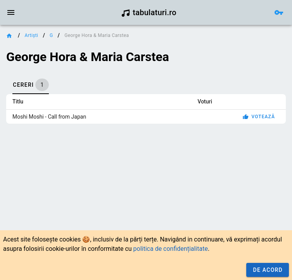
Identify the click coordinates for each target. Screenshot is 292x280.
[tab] (30, 84)
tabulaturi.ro (148, 12)
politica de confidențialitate (170, 248)
